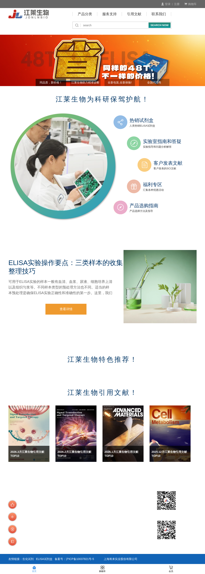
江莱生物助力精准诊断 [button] (85, 82)
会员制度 (60, 518)
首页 (34, 569)
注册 (177, 4)
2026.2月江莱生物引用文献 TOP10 (74, 453)
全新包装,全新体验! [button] (120, 82)
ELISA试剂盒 (44, 559)
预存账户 (86, 518)
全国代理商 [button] (154, 82)
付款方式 (86, 508)
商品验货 (60, 532)
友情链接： (15, 559)
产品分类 (85, 14)
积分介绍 (86, 532)
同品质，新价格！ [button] (51, 82)
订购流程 (60, 508)
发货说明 (60, 538)
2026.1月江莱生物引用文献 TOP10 (121, 453)
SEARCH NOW (160, 25)
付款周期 (86, 513)
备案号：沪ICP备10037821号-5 (74, 559)
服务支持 (109, 14)
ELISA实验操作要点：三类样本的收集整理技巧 (65, 267)
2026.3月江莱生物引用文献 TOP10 (27, 453)
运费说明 (60, 543)
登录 (166, 4)
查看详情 (66, 309)
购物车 (190, 4)
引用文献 (134, 14)
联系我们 (159, 14)
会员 (171, 569)
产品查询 (60, 513)
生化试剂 (28, 559)
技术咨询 (86, 538)
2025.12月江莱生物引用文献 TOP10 (169, 453)
